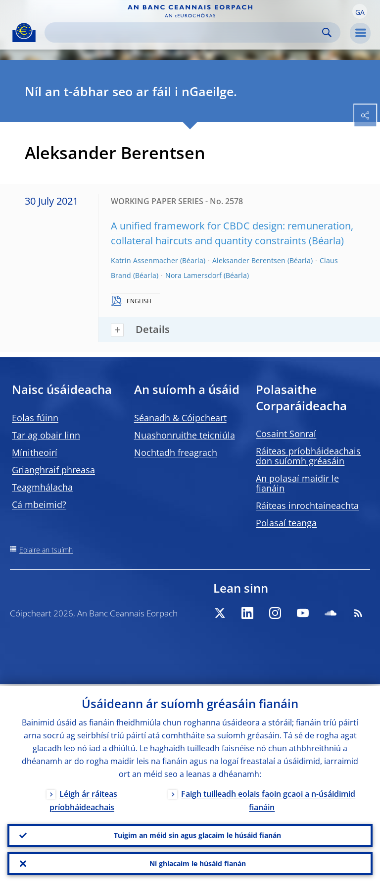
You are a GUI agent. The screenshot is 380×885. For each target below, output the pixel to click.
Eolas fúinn (35, 418)
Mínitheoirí (34, 452)
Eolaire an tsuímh (46, 549)
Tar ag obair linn (46, 435)
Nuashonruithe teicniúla (184, 435)
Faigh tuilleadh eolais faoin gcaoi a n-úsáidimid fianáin (268, 799)
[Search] (184, 32)
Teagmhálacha (42, 487)
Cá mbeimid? (39, 504)
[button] (359, 11)
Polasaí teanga (286, 523)
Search (327, 32)
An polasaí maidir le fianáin (297, 483)
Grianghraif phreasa (53, 470)
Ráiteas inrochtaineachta (307, 505)
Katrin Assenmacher (144, 260)
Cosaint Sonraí (286, 434)
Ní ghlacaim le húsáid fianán (197, 863)
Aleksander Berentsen (248, 260)
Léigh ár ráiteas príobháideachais (83, 799)
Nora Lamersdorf (193, 275)
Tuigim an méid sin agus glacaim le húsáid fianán (197, 834)
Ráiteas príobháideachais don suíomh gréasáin (308, 456)
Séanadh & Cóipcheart (180, 418)
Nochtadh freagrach (175, 452)
